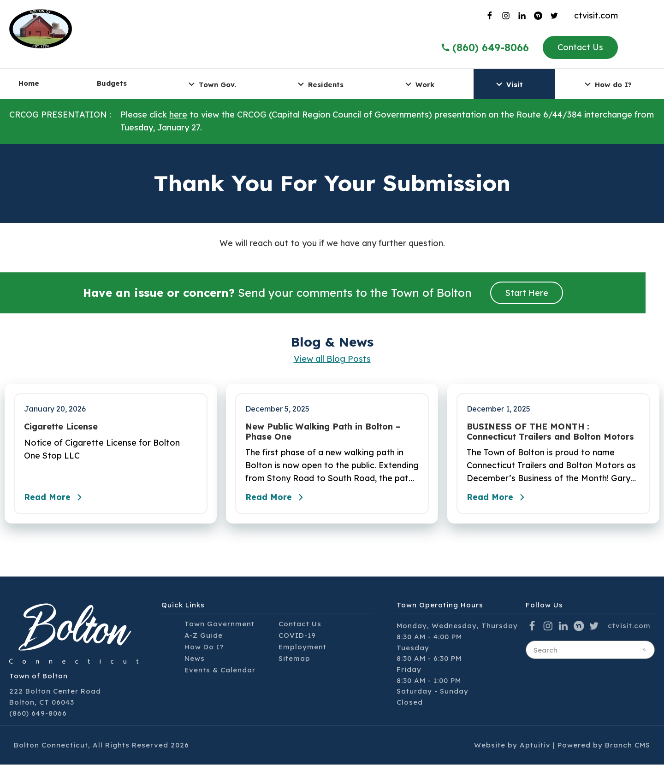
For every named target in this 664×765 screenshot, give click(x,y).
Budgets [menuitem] (112, 83)
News (194, 658)
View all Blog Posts (332, 358)
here (178, 114)
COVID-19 (297, 635)
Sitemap (294, 658)
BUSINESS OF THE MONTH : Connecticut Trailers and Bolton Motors (550, 431)
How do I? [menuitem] (607, 84)
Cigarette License (61, 427)
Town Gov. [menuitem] (211, 84)
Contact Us (580, 47)
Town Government (219, 624)
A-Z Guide (203, 635)
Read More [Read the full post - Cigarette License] (55, 498)
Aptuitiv (535, 745)
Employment (302, 647)
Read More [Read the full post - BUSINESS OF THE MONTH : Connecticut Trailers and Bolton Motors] (498, 498)
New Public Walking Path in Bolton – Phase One (323, 431)
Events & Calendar (219, 670)
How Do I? (204, 647)
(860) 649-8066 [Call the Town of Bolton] (484, 47)
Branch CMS (627, 745)
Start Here (526, 293)
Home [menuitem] (28, 83)
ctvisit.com (596, 15)
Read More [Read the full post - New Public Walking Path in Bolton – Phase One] (276, 498)
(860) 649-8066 (38, 713)
